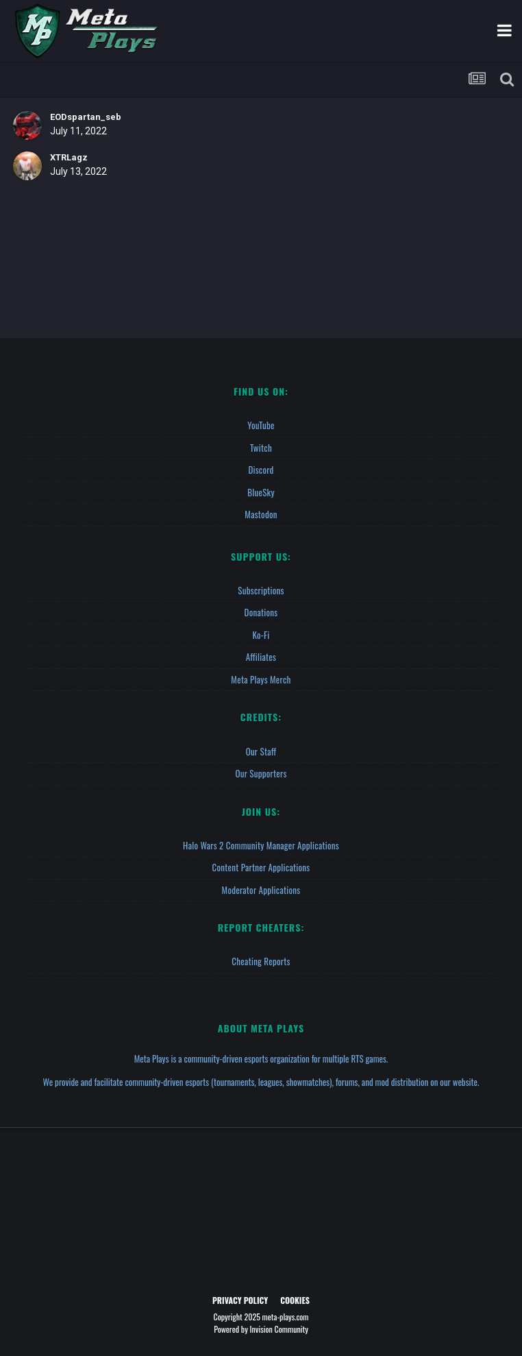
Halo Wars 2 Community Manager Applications (261, 845)
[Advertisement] (261, 1214)
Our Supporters (260, 773)
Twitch (261, 448)
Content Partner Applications (261, 867)
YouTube (261, 425)
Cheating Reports (261, 961)
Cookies (295, 1300)
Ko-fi (260, 635)
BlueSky (261, 492)
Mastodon (261, 514)
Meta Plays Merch (260, 679)
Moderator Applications (261, 890)
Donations (261, 612)
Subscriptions (261, 590)
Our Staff (261, 751)
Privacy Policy (240, 1300)
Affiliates (261, 657)
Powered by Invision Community (261, 1329)
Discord (260, 469)
